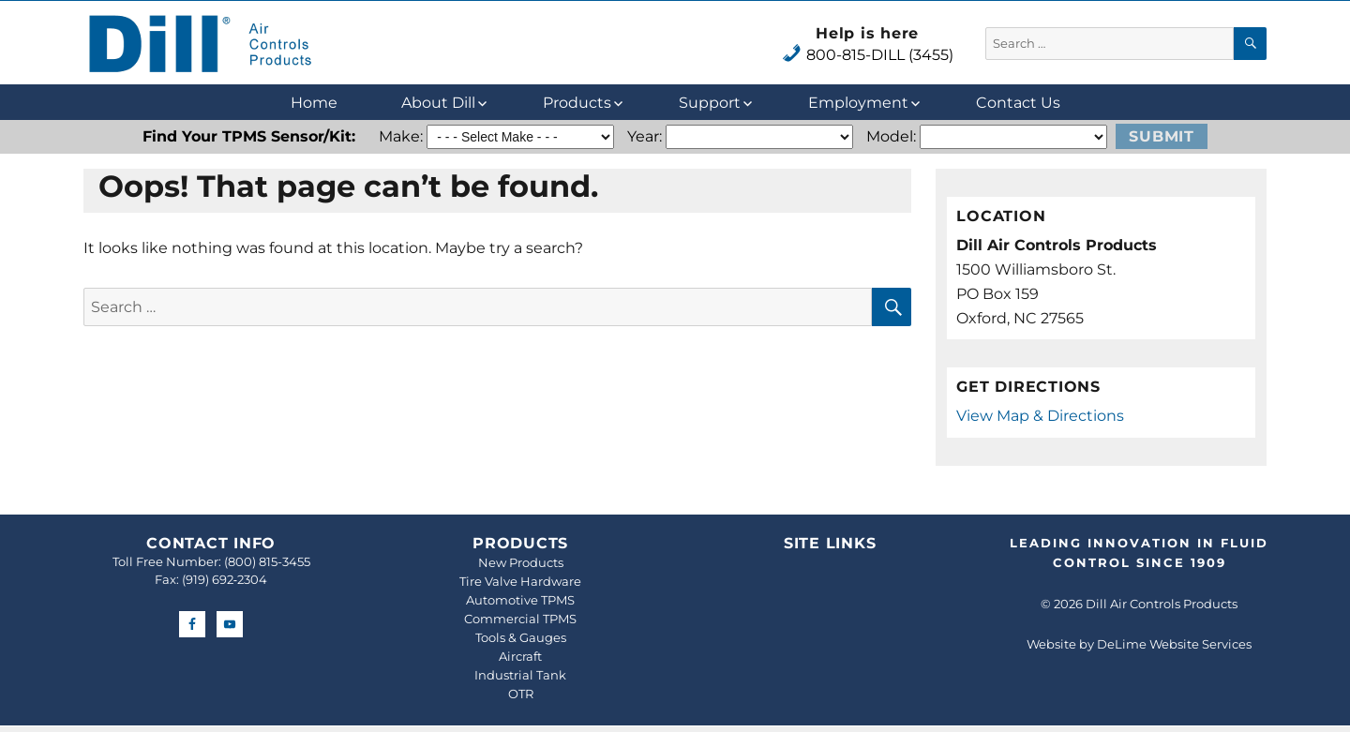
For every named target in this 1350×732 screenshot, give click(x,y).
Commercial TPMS (520, 618)
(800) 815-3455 (267, 561)
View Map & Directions (1040, 416)
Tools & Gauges (520, 637)
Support (710, 103)
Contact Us (1018, 103)
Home (314, 103)
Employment (858, 103)
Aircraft (520, 656)
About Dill (438, 103)
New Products (520, 562)
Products (577, 103)
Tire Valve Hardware (520, 581)
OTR (520, 693)
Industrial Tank (520, 674)
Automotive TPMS (520, 599)
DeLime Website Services (1174, 643)
